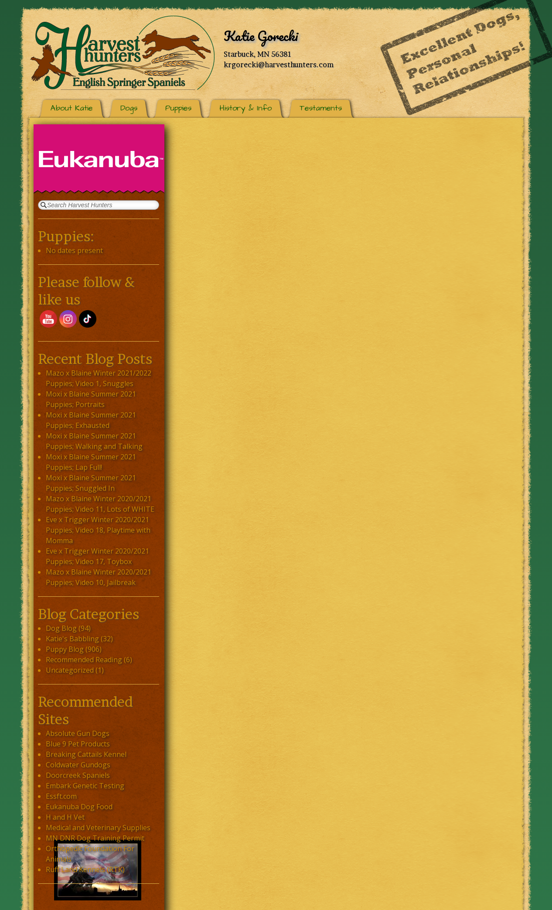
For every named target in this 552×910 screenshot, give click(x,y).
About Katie (71, 108)
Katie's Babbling (72, 638)
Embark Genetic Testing (85, 785)
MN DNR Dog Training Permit (95, 838)
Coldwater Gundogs (78, 765)
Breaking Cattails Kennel (86, 754)
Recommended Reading (84, 659)
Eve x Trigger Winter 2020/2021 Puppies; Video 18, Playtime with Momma (98, 530)
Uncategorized (70, 670)
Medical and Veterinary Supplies (98, 827)
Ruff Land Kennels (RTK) (85, 869)
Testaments (321, 108)
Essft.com (61, 796)
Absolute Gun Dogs (77, 733)
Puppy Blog (65, 649)
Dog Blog (61, 628)
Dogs (128, 108)
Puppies (178, 108)
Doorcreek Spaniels (78, 775)
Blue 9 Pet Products (78, 744)
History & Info (245, 108)
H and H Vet (65, 817)
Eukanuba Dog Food (79, 806)
